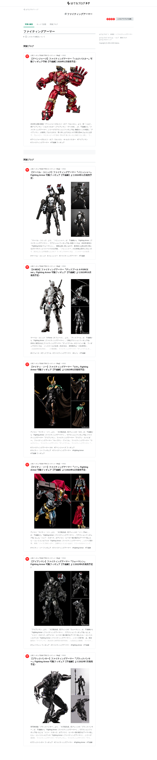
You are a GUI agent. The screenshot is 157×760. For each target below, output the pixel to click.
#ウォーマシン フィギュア (40, 645)
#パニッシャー (52, 256)
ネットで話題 (41, 24)
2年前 (64, 169)
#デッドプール (46, 353)
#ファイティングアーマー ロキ (41, 447)
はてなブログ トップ (30, 9)
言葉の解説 (29, 24)
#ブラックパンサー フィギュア (41, 742)
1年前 (64, 55)
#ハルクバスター (70, 139)
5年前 (64, 558)
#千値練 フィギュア (57, 142)
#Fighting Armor (78, 450)
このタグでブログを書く (124, 19)
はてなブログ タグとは (106, 38)
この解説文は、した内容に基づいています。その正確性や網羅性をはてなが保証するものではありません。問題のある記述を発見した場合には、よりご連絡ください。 (34, 37)
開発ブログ (123, 38)
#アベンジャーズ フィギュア (64, 447)
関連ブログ (54, 24)
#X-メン (75, 353)
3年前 (64, 266)
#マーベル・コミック (38, 256)
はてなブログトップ (105, 39)
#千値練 (82, 256)
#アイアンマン (82, 139)
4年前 (64, 363)
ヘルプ (117, 38)
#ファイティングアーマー (39, 142)
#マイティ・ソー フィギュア (40, 450)
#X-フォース (34, 353)
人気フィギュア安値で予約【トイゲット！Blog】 (45, 55)
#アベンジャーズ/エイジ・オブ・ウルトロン (46, 139)
